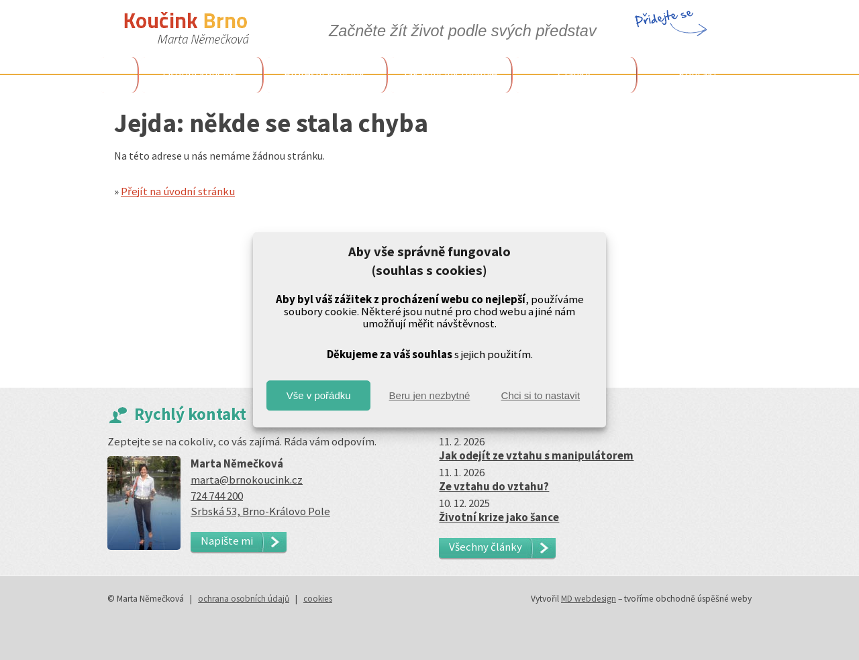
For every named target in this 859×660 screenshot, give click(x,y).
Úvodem (117, 75)
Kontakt (698, 73)
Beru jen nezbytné (429, 395)
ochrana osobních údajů (243, 598)
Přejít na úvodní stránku (178, 191)
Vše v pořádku (319, 395)
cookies (317, 598)
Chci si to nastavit (540, 395)
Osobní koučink (200, 73)
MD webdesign (588, 598)
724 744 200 (217, 495)
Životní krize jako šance (499, 517)
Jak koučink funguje (449, 73)
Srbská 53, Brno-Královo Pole (260, 511)
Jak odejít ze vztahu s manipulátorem (536, 455)
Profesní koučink (324, 73)
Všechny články (485, 546)
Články (574, 73)
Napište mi (227, 540)
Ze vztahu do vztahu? (494, 486)
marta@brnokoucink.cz (247, 479)
